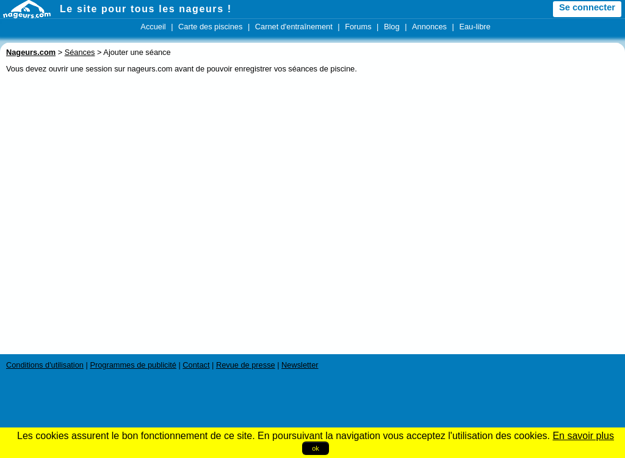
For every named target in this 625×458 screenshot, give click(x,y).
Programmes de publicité (133, 364)
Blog (392, 26)
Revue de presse (245, 364)
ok (315, 448)
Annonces (429, 26)
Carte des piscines (210, 26)
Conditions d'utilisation (45, 364)
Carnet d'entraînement (294, 26)
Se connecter (587, 7)
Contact (195, 364)
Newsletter (299, 364)
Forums (358, 26)
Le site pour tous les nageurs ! (146, 9)
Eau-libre (474, 26)
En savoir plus (583, 436)
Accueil (152, 26)
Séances (80, 52)
